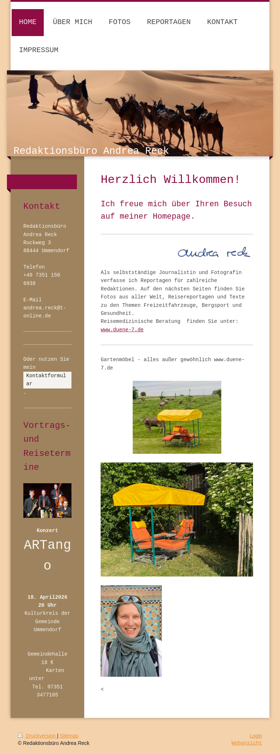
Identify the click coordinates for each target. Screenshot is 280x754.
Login (256, 736)
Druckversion (37, 736)
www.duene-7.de (122, 330)
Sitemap (69, 736)
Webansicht (247, 743)
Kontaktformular (46, 380)
